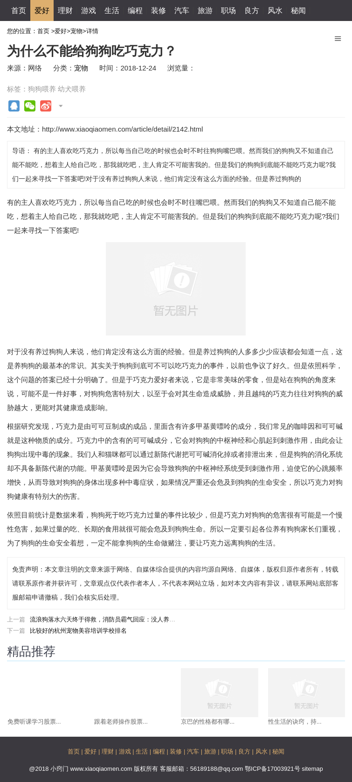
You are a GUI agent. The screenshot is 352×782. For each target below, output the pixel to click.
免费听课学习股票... (34, 721)
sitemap (312, 768)
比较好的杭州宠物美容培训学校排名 (78, 630)
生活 (111, 10)
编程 (135, 10)
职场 (228, 10)
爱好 (42, 10)
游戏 (88, 10)
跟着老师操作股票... (121, 721)
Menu (338, 35)
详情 (92, 31)
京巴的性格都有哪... (208, 721)
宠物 (76, 31)
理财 (65, 10)
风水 (275, 10)
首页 (18, 10)
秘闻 (298, 10)
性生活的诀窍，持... (295, 721)
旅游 (205, 10)
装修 (158, 10)
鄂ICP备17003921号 (273, 768)
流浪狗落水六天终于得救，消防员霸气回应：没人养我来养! (109, 619)
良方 (251, 10)
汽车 (181, 10)
